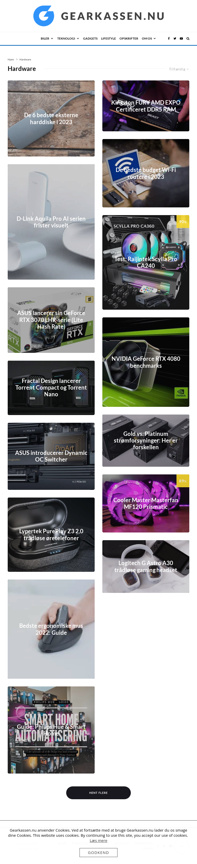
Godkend (98, 852)
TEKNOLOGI (66, 38)
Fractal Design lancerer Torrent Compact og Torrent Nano (51, 388)
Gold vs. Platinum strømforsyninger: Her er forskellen (146, 440)
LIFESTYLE (108, 38)
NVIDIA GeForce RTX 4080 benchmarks (146, 362)
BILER (45, 38)
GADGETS (90, 38)
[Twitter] (175, 38)
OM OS (147, 38)
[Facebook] (169, 38)
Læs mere (98, 840)
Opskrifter (129, 38)
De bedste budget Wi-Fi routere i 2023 (146, 173)
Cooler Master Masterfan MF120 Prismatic (145, 503)
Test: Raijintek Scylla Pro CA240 (145, 262)
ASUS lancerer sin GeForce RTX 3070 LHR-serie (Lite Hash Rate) (51, 320)
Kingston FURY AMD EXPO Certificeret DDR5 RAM (146, 106)
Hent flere (98, 792)
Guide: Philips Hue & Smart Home (51, 730)
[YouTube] (181, 38)
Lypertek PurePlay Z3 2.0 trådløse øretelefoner (51, 534)
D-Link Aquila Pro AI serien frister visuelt (51, 221)
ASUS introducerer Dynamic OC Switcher (51, 456)
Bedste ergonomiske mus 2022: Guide (51, 629)
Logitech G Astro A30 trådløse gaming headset (145, 566)
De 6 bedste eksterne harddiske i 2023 (51, 118)
